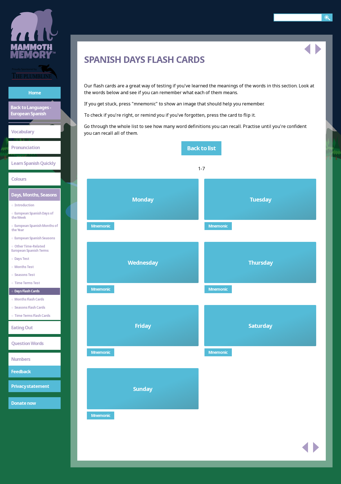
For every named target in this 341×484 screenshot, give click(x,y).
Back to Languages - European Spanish (31, 110)
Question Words (27, 343)
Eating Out (22, 327)
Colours (18, 179)
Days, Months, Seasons (34, 195)
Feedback (21, 371)
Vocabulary (22, 132)
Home (34, 93)
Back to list (201, 148)
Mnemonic (100, 226)
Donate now (23, 403)
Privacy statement (30, 386)
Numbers (20, 359)
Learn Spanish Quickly (33, 163)
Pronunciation (25, 147)
